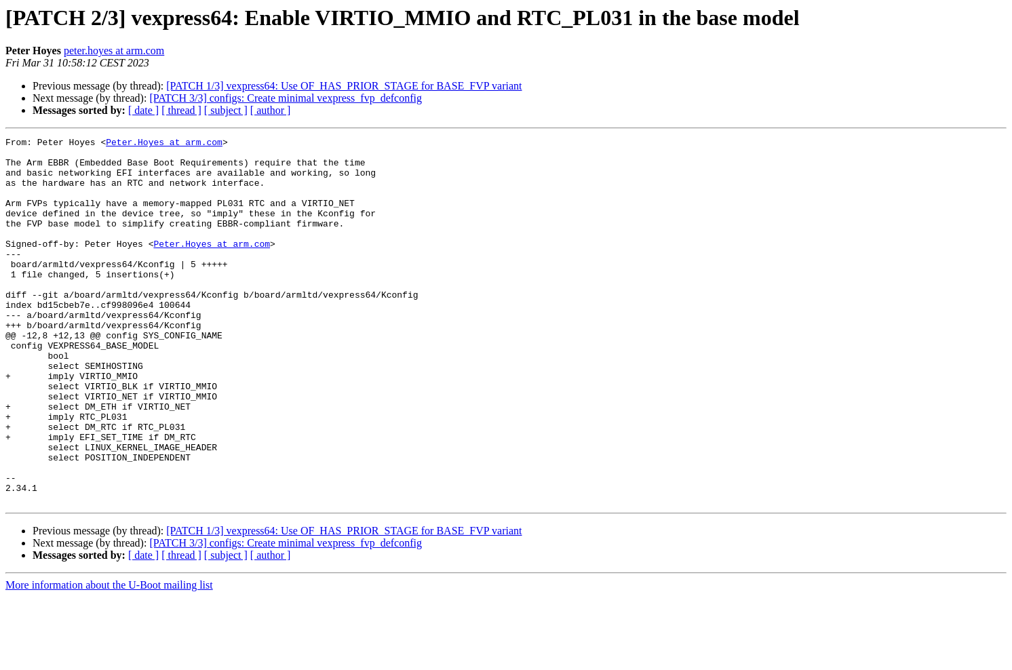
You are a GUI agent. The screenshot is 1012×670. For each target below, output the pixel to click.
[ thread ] (181, 110)
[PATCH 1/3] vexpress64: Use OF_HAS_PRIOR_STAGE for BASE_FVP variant (344, 86)
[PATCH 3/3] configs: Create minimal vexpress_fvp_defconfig (285, 98)
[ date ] (143, 110)
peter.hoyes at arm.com (114, 50)
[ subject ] (226, 110)
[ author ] (270, 110)
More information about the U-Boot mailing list (109, 658)
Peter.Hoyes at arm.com (164, 144)
